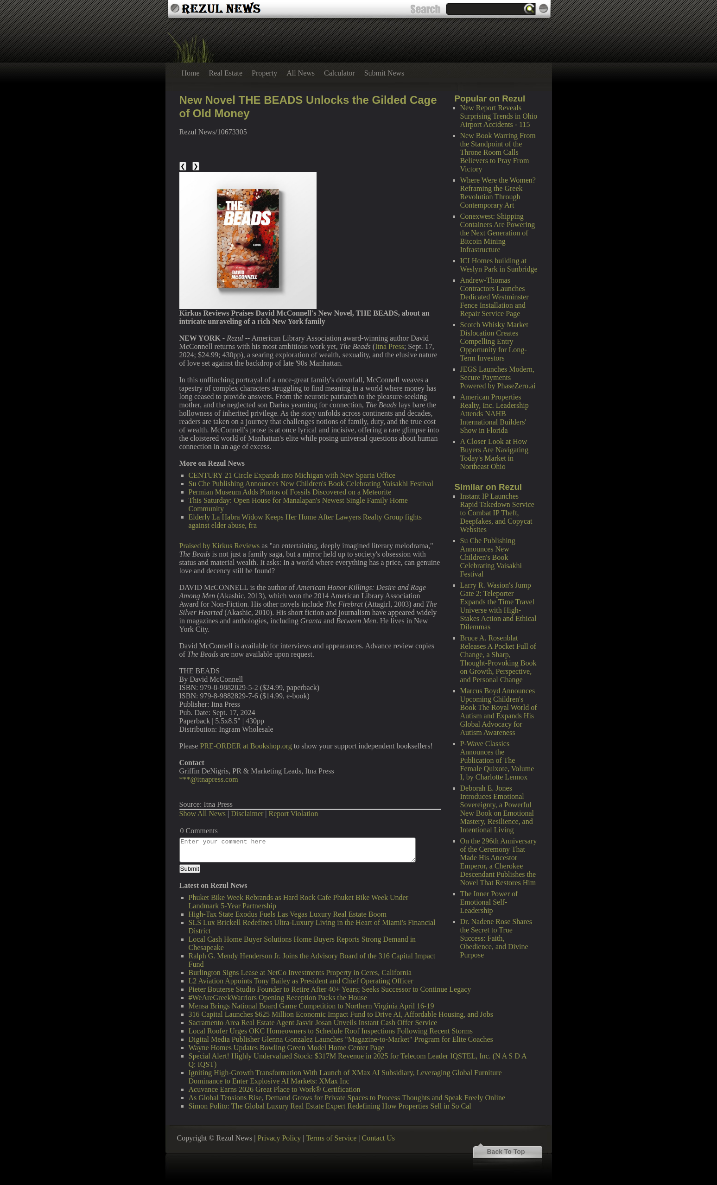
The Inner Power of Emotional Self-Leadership (489, 902)
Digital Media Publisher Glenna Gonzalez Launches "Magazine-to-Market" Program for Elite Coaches (341, 1039)
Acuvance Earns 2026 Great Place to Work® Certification (275, 1089)
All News (300, 73)
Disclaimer (247, 813)
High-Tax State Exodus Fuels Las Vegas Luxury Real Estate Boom (288, 914)
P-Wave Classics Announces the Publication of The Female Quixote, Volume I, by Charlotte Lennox (497, 760)
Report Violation (293, 813)
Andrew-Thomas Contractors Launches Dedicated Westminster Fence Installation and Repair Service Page (494, 296)
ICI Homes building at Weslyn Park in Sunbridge (499, 265)
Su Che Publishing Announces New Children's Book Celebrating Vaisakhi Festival (491, 557)
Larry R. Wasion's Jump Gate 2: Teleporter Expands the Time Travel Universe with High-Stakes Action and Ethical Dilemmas (498, 606)
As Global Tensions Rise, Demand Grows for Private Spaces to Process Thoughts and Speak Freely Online (347, 1098)
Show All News (202, 813)
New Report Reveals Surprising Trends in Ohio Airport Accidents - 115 (499, 116)
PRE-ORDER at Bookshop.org (246, 746)
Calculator (339, 73)
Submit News (384, 73)
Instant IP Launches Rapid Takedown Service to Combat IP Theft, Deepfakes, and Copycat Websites (497, 512)
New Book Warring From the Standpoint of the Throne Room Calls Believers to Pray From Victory (498, 152)
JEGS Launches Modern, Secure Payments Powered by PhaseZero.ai (498, 377)
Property (264, 73)
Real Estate (225, 73)
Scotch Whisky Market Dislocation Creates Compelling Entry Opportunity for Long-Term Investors (494, 341)
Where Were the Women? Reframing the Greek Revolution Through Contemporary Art (498, 192)
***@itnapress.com (208, 779)
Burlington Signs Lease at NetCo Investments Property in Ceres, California (300, 972)
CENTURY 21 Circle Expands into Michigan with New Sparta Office (292, 475)
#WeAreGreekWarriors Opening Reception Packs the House (278, 997)
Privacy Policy (279, 1138)
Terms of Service (331, 1138)
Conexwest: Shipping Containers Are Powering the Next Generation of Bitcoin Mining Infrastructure (497, 232)
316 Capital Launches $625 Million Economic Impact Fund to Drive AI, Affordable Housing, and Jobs (341, 1014)
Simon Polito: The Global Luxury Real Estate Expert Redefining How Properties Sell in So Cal (330, 1106)
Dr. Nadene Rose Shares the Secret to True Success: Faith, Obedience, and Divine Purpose (496, 938)
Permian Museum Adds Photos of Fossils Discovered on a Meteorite (290, 492)
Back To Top (506, 1151)
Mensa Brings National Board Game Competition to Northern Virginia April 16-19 (311, 1006)
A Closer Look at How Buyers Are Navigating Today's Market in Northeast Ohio (494, 453)
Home (191, 73)
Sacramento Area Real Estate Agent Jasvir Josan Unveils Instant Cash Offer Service (313, 1023)
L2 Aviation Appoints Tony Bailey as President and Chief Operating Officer (301, 981)
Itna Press (389, 346)
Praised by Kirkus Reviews (219, 546)
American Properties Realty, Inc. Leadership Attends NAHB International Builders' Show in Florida (494, 413)
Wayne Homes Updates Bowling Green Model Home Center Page (287, 1048)
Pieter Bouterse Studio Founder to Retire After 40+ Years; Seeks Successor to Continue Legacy (330, 989)
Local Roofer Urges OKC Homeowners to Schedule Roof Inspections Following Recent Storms (331, 1031)
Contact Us (378, 1138)
